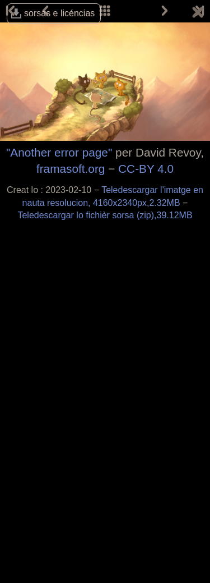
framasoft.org (70, 168)
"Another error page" (59, 152)
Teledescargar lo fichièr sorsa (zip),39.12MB (104, 215)
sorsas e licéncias (59, 13)
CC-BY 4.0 (146, 168)
